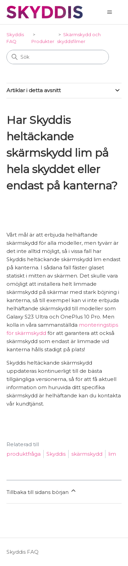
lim (112, 454)
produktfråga (23, 454)
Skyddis (56, 454)
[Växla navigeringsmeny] (109, 12)
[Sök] (58, 57)
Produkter (42, 41)
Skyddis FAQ (22, 552)
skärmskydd (86, 454)
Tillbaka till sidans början (41, 491)
